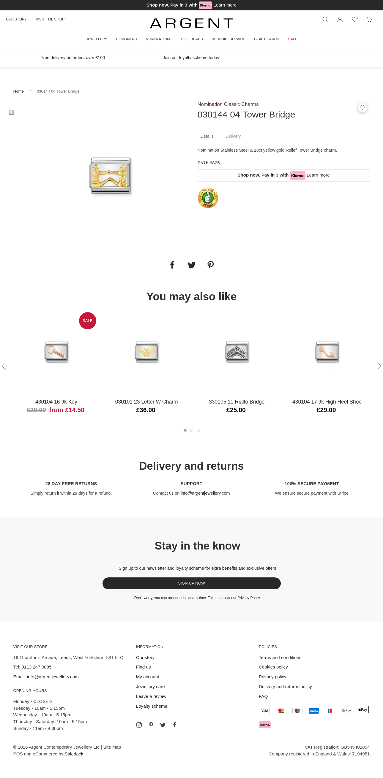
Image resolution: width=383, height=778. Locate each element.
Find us (143, 666)
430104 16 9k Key (56, 402)
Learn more (225, 4)
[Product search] (325, 19)
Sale (292, 39)
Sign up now (191, 583)
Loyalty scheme (152, 706)
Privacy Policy (248, 598)
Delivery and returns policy (285, 686)
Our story (16, 19)
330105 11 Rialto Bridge (236, 402)
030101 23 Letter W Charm (146, 402)
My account (147, 676)
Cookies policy (273, 666)
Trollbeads (191, 39)
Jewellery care (150, 686)
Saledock (74, 753)
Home (18, 91)
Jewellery (96, 39)
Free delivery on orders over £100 (72, 57)
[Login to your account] (339, 19)
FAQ (263, 696)
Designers (126, 39)
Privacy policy (272, 676)
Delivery (233, 136)
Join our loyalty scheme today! (191, 57)
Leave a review (151, 696)
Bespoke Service (228, 39)
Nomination (158, 39)
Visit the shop (50, 19)
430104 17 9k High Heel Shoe (327, 402)
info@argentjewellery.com (205, 493)
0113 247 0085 (36, 666)
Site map (112, 747)
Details (207, 136)
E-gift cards (266, 39)
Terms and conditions (280, 657)
